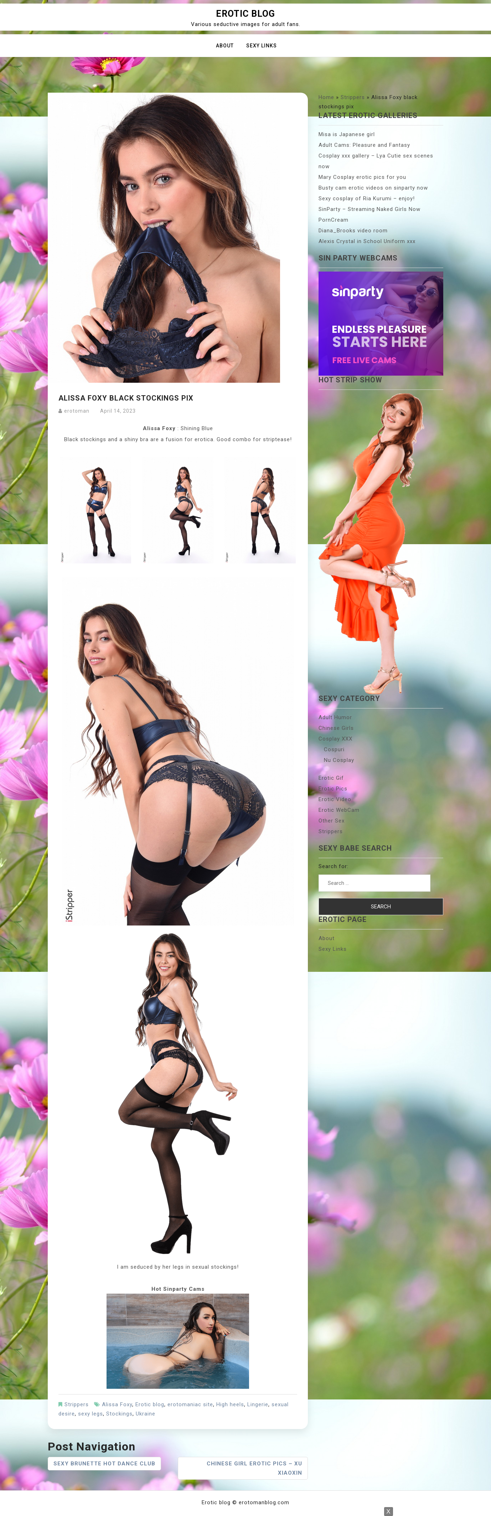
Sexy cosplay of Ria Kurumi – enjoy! (367, 198)
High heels (230, 1404)
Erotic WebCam (339, 810)
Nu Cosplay (339, 760)
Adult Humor (335, 717)
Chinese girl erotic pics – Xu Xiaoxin (254, 1468)
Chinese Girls (336, 728)
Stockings (119, 1414)
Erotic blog (245, 14)
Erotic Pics (333, 788)
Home (326, 97)
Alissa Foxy (117, 1404)
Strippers (76, 1404)
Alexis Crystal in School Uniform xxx (367, 241)
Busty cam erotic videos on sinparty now (373, 188)
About (225, 45)
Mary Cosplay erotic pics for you (362, 177)
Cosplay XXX (335, 739)
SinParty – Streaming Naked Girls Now (369, 209)
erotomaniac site (190, 1404)
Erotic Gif (331, 778)
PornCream (333, 220)
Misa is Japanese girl (347, 134)
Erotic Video (335, 799)
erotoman (76, 411)
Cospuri (334, 749)
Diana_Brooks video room (353, 230)
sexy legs (90, 1414)
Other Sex (332, 821)
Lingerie (257, 1404)
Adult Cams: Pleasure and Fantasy (364, 145)
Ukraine (145, 1414)
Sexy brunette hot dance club (104, 1463)
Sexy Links (261, 45)
